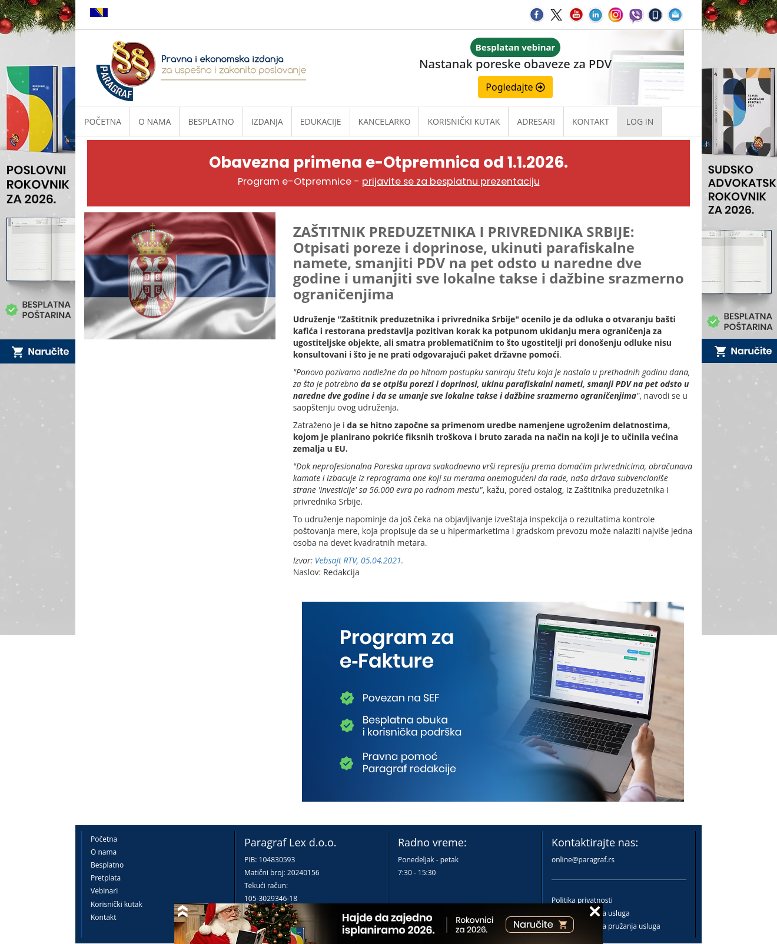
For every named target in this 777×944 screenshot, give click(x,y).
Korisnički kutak (116, 904)
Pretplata (106, 878)
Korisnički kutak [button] (463, 121)
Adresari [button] (536, 121)
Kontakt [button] (590, 121)
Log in (639, 121)
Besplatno (211, 121)
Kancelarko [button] (384, 121)
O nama (154, 121)
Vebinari (104, 891)
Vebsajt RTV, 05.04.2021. (359, 560)
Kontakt (103, 917)
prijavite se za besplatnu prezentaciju (451, 181)
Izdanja (267, 121)
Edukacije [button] (320, 121)
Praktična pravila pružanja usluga (606, 926)
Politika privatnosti (582, 900)
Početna (102, 121)
